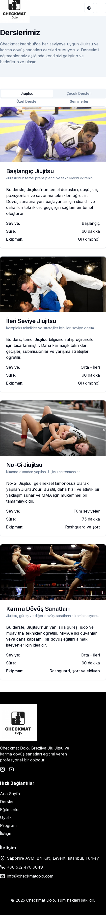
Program (8, 825)
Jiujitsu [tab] (27, 93)
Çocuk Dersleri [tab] (79, 93)
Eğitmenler (10, 809)
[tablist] (53, 93)
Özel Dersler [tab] (27, 101)
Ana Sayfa (10, 793)
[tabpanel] (53, 393)
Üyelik (6, 817)
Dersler (7, 801)
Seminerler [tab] (79, 101)
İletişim (6, 833)
